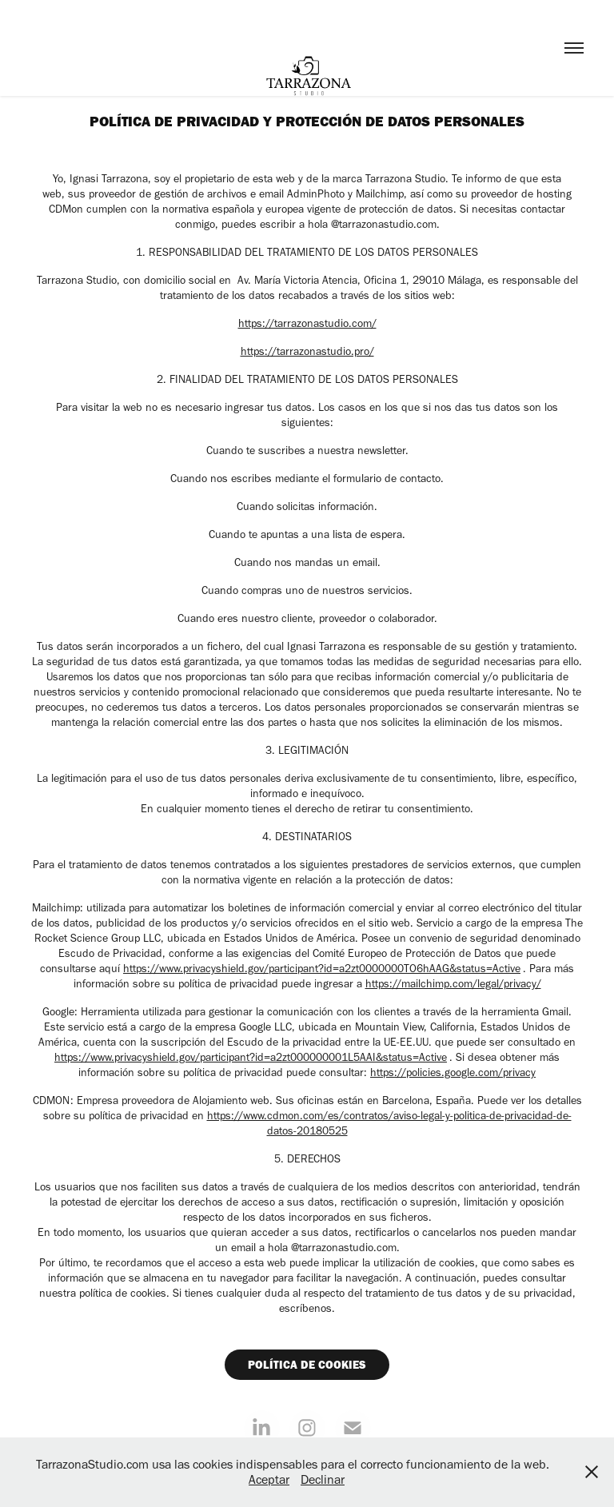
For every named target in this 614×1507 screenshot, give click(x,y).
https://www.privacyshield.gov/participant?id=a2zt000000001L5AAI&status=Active (250, 1057)
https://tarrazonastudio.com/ (307, 323)
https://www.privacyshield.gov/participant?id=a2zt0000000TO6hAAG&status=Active (321, 968)
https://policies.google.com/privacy (453, 1072)
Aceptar (269, 1479)
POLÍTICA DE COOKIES (307, 1364)
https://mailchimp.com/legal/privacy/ (453, 984)
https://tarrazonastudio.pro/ (307, 351)
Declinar (323, 1479)
